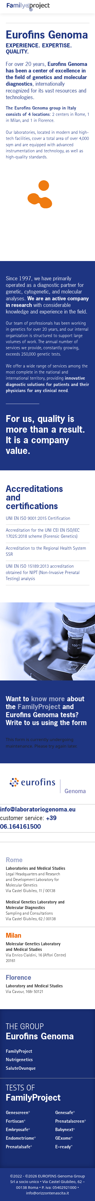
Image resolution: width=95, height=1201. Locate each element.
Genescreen (18, 1113)
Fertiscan (15, 1121)
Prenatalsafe (19, 1147)
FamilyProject (19, 1051)
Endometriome (21, 1138)
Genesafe (65, 1113)
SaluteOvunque (21, 1068)
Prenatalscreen (70, 1121)
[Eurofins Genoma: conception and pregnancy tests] (47, 212)
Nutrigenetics (19, 1060)
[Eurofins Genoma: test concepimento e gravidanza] (28, 7)
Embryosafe (18, 1130)
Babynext (65, 1130)
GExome (63, 1138)
